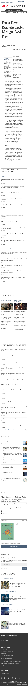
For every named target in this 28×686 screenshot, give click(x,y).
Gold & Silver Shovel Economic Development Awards (11, 661)
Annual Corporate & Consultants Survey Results (10, 663)
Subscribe (20, 1)
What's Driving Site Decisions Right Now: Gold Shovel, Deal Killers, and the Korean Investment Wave (13, 499)
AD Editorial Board (21, 12)
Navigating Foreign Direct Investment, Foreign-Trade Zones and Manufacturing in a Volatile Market (14, 506)
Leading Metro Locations (5, 665)
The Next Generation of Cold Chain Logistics (7, 71)
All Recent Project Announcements (7, 429)
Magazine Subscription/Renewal (9, 635)
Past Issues (24, 520)
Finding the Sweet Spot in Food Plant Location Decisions (7, 62)
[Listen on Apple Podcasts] (14, 511)
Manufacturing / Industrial (9, 249)
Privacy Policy (19, 684)
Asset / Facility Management (6, 649)
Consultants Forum (5, 2)
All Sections (26, 13)
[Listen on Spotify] (14, 513)
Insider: (14, 558)
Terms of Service (24, 684)
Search (18, 10)
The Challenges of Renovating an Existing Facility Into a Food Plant (7, 67)
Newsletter (4, 637)
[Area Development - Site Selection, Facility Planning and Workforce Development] (14, 6)
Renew (25, 1)
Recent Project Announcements (10, 16)
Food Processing (6, 212)
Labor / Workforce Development (7, 651)
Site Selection (3, 653)
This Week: (14, 561)
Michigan (15, 64)
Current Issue (4, 640)
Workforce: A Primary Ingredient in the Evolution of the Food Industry (7, 76)
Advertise (11, 2)
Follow (10, 10)
